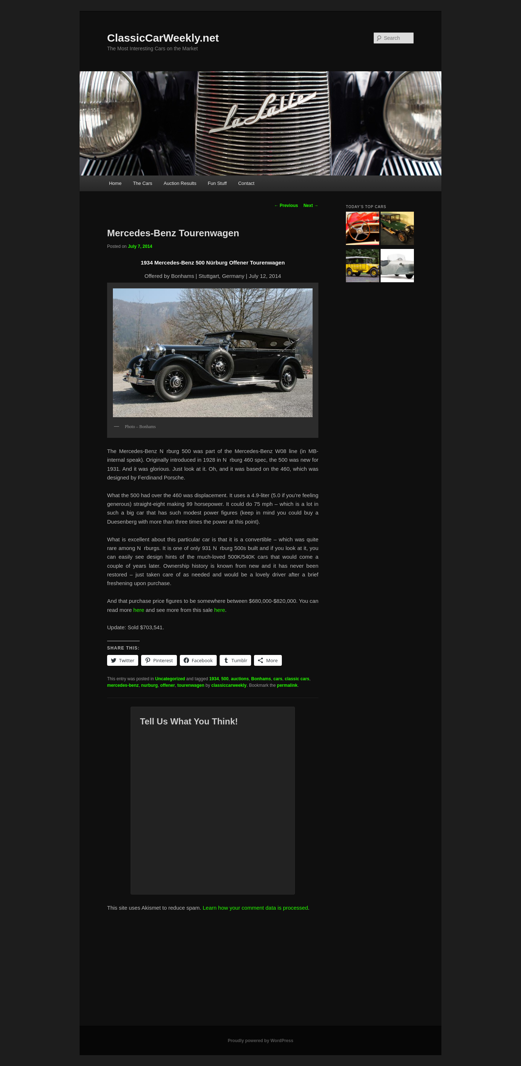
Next (311, 205)
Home (115, 183)
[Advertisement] (260, 971)
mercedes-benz (123, 685)
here (139, 610)
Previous (286, 205)
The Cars (142, 183)
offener (167, 685)
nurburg (149, 685)
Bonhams (261, 678)
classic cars (297, 678)
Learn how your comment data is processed (255, 908)
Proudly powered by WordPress (260, 1040)
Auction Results (180, 183)
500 (225, 678)
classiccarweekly (228, 685)
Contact (246, 183)
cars (278, 678)
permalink (287, 685)
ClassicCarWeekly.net (163, 38)
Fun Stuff (217, 183)
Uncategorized (170, 678)
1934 (214, 678)
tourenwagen (190, 685)
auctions (240, 678)
